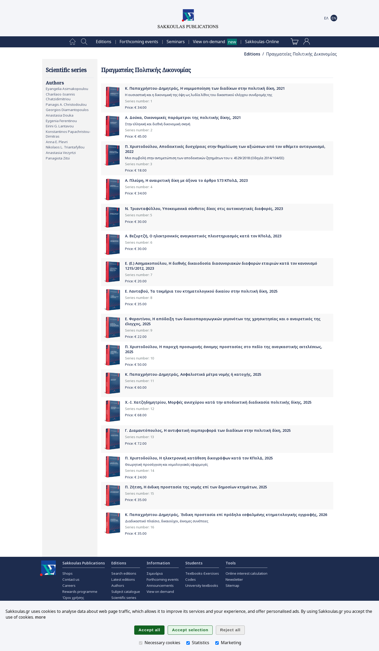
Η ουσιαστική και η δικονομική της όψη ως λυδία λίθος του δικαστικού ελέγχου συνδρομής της (198, 95)
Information (158, 562)
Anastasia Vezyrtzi (61, 152)
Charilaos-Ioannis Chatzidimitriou (60, 96)
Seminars (176, 41)
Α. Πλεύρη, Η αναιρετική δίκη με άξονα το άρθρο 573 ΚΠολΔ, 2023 (186, 180)
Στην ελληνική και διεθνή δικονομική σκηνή (157, 124)
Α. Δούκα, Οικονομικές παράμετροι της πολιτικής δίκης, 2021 (183, 117)
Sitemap (232, 585)
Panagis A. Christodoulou (66, 104)
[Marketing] (217, 643)
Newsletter (234, 579)
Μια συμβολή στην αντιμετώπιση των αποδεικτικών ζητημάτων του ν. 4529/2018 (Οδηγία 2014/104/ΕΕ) (204, 158)
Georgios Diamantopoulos (67, 109)
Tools (231, 562)
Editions (103, 41)
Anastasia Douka (59, 115)
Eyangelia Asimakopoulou (67, 88)
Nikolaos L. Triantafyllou (65, 147)
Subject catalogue (125, 591)
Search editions (123, 573)
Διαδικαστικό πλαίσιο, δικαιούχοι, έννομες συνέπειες (166, 521)
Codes (190, 579)
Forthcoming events (138, 41)
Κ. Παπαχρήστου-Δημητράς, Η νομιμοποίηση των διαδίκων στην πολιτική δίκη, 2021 (205, 88)
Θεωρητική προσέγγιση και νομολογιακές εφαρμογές (166, 464)
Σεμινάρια (155, 573)
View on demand (160, 591)
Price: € (136, 107)
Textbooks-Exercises (202, 573)
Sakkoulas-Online (262, 41)
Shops (67, 573)
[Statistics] (188, 643)
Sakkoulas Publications (83, 562)
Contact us (70, 579)
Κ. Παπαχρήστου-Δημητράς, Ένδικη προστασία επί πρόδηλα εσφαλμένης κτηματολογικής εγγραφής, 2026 (226, 514)
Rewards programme (79, 591)
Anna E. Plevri (57, 141)
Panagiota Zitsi (58, 158)
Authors (117, 585)
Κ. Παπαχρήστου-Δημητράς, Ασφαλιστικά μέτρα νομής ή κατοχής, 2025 (193, 374)
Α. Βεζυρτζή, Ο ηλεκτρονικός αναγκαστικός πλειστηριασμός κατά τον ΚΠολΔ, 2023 (203, 235)
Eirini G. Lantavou (60, 126)
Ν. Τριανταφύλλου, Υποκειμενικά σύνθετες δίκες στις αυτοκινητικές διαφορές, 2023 (204, 208)
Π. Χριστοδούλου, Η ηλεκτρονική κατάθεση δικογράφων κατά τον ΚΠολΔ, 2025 (199, 457)
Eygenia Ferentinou (61, 120)
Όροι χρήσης (73, 597)
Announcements (160, 585)
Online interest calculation (246, 573)
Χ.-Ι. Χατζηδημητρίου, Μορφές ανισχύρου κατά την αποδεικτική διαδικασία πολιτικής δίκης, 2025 (218, 402)
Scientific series (123, 597)
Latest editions (123, 579)
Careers (69, 585)
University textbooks (201, 585)
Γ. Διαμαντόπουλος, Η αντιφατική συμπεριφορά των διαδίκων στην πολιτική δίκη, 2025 (208, 430)
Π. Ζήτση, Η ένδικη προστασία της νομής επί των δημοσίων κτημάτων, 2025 (196, 486)
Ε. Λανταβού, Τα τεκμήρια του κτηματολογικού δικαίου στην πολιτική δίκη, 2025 (201, 291)
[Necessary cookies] (140, 643)
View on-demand (209, 41)
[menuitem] (72, 41)
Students (193, 562)
